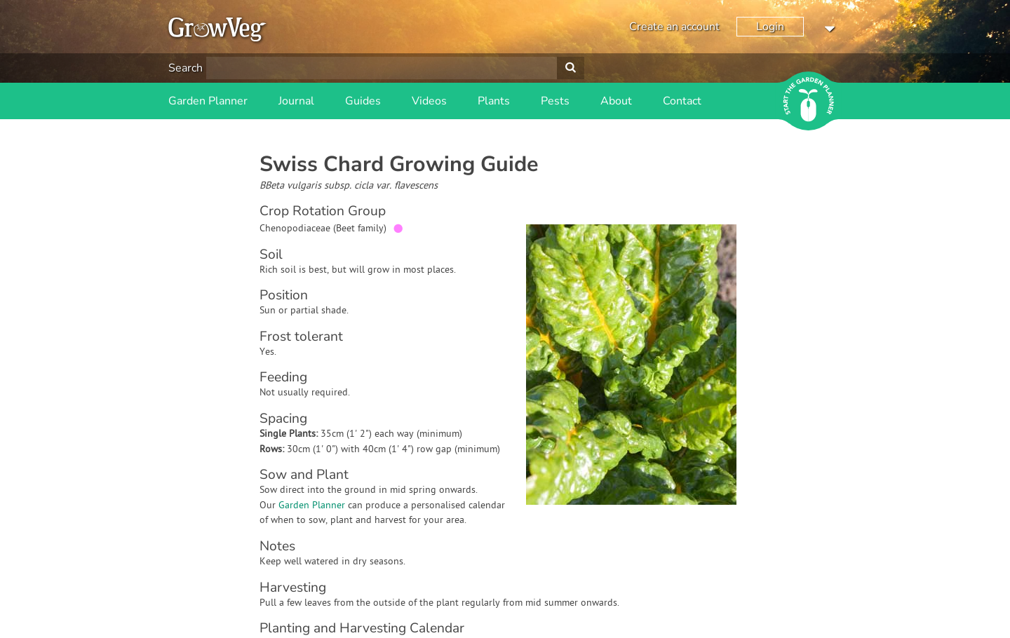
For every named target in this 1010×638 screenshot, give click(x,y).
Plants (494, 101)
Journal (296, 101)
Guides (363, 101)
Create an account (674, 26)
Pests (555, 101)
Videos (429, 101)
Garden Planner (208, 101)
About (616, 101)
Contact (682, 101)
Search (185, 68)
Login (770, 26)
